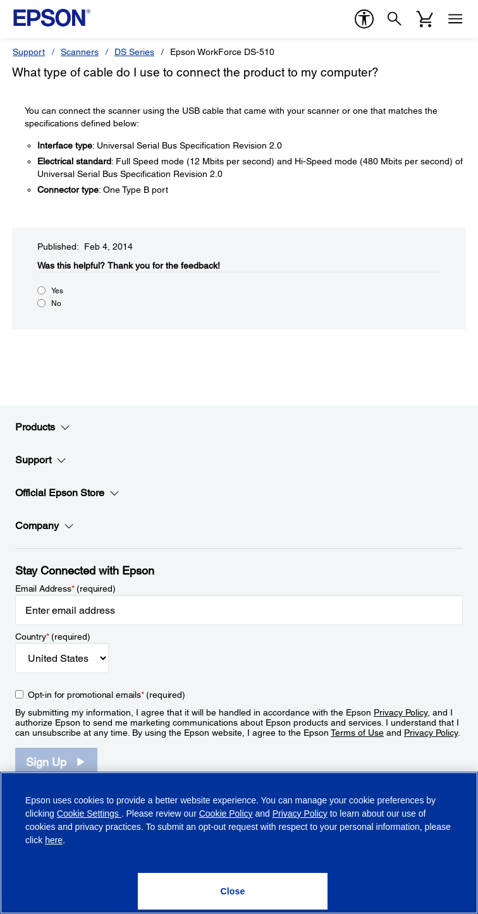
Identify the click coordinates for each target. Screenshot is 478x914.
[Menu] (455, 19)
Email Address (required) (65, 588)
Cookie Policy (226, 813)
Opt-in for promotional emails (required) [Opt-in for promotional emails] (106, 695)
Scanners (80, 52)
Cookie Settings (89, 813)
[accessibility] (364, 19)
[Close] (233, 891)
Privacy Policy (400, 712)
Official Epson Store (67, 493)
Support (29, 52)
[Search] (394, 19)
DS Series (134, 52)
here (54, 840)
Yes (57, 290)
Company (44, 526)
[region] (239, 843)
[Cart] (425, 19)
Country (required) (52, 636)
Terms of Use (357, 733)
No (56, 303)
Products (42, 427)
